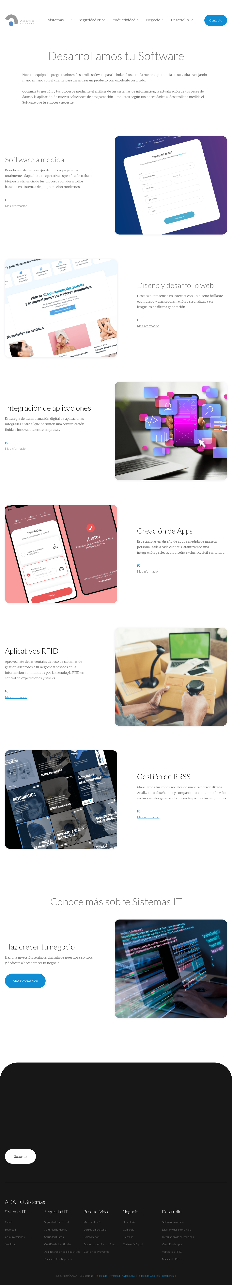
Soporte (20, 1156)
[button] (60, 20)
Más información (25, 985)
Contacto (215, 20)
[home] (19, 20)
